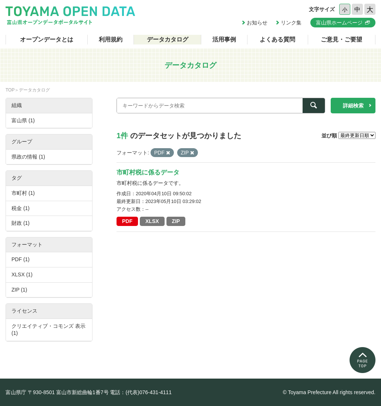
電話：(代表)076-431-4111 (141, 392)
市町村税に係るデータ (148, 172)
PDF (127, 221)
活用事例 (224, 39)
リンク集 (291, 22)
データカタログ (167, 39)
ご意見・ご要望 (341, 39)
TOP (10, 90)
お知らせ (257, 22)
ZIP (176, 221)
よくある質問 (277, 39)
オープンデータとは (46, 39)
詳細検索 (353, 106)
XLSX (152, 221)
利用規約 (110, 39)
